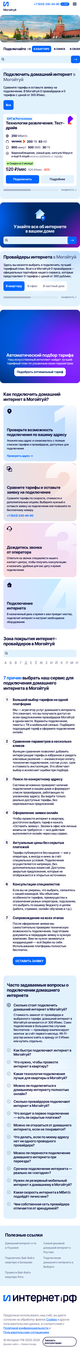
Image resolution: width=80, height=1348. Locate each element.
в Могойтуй (64, 257)
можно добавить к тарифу (46, 156)
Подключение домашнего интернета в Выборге (58, 1262)
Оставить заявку (29, 961)
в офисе (59, 49)
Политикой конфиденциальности (25, 1328)
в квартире (41, 49)
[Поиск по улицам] (40, 653)
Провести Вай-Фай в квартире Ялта (18, 1275)
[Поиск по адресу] (35, 59)
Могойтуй (9, 9)
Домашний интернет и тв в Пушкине (20, 1245)
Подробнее (57, 179)
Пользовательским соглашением (26, 1332)
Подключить (22, 179)
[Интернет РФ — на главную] (40, 1299)
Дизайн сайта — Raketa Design (19, 1344)
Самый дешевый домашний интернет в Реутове (57, 1248)
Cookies (51, 1319)
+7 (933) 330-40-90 (47, 4)
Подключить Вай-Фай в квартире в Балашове (19, 1260)
